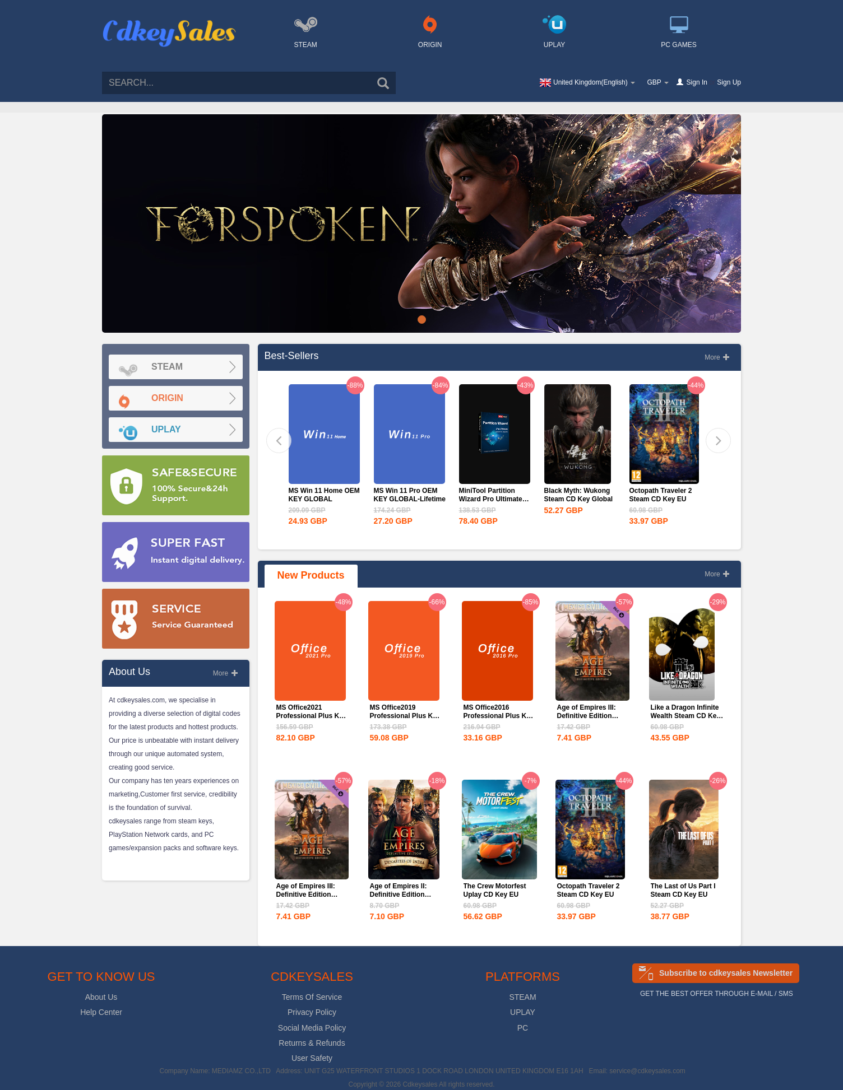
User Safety (311, 1058)
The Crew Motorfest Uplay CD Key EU (495, 890)
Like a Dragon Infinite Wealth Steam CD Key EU (685, 716)
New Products (311, 575)
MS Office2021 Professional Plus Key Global (311, 716)
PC (522, 1027)
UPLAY (522, 1012)
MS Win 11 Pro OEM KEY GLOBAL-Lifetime (410, 495)
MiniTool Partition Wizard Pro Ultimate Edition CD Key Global (494, 499)
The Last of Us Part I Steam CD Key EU (683, 890)
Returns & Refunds (312, 1042)
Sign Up (729, 82)
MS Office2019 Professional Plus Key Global (405, 716)
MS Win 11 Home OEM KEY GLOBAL (324, 495)
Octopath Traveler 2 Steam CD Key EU (660, 495)
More (225, 673)
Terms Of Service (312, 997)
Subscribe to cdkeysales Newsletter (726, 972)
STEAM (522, 997)
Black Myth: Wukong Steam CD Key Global (578, 495)
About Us (101, 997)
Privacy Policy (312, 1012)
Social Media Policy (312, 1027)
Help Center (101, 1012)
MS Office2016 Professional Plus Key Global (499, 716)
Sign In (697, 82)
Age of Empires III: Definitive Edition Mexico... (586, 716)
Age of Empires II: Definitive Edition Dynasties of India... (401, 894)
